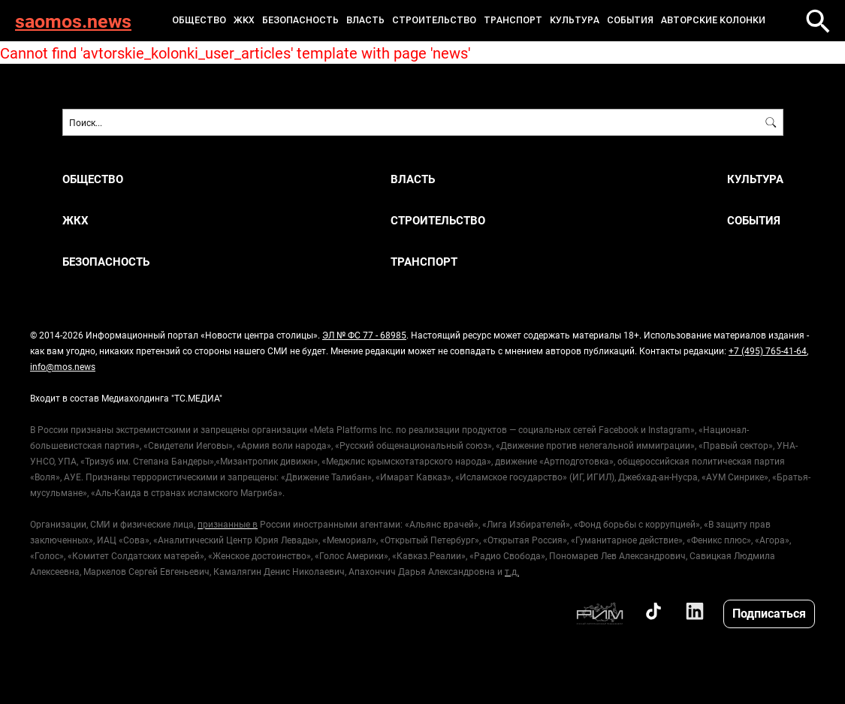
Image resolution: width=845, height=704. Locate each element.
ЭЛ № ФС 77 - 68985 (364, 335)
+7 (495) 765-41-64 (768, 350)
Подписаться (769, 613)
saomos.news (73, 20)
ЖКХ (244, 20)
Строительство (434, 20)
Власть (365, 20)
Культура (574, 20)
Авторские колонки (713, 20)
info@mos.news (62, 366)
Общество (199, 20)
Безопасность (300, 20)
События (630, 20)
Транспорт (513, 20)
